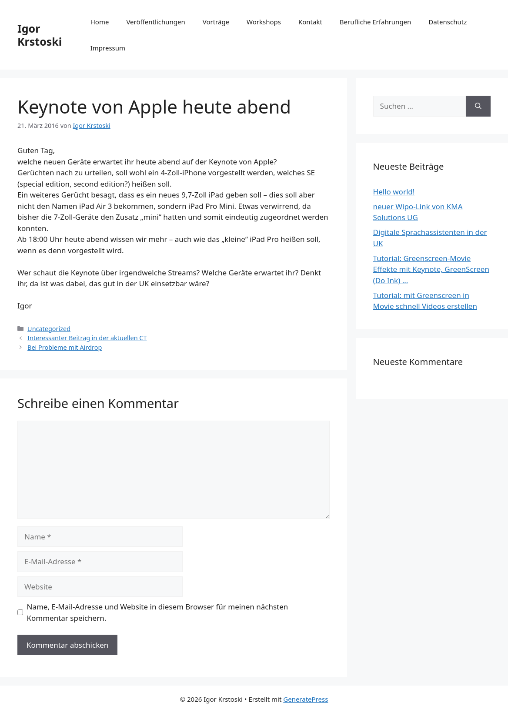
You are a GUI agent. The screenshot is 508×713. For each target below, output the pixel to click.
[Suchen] (478, 106)
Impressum (107, 48)
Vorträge (216, 21)
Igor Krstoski (39, 35)
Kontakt (310, 21)
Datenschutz (447, 21)
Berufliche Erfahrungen (375, 21)
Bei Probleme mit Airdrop (64, 347)
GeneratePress (305, 699)
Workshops (264, 21)
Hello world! (394, 192)
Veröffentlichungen (155, 21)
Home (99, 21)
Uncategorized (48, 329)
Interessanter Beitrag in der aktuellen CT (87, 338)
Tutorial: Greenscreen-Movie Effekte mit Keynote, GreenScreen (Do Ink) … (431, 269)
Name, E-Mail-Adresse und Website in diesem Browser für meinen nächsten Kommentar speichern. (157, 612)
